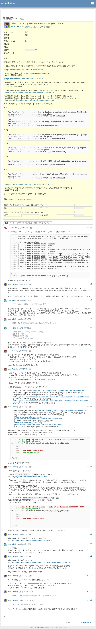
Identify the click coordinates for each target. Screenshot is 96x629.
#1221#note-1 (33, 583)
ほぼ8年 (41, 27)
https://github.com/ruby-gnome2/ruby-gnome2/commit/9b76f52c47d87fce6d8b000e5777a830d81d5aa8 (51, 397)
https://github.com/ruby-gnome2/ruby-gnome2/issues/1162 (30, 540)
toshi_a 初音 (12, 300)
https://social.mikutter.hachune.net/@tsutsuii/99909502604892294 (29, 100)
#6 (91, 350)
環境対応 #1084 (20, 205)
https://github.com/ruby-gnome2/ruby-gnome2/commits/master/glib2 (58, 390)
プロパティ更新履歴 (25, 223)
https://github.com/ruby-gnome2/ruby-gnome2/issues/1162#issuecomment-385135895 (40, 562)
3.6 (26, 41)
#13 (91, 575)
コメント (13, 223)
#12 (91, 556)
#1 (91, 227)
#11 (91, 544)
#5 (91, 327)
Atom (87, 622)
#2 (91, 284)
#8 (91, 406)
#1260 (10, 609)
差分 (27, 336)
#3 (91, 300)
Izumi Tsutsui (16, 27)
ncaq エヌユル (13, 228)
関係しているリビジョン (42, 223)
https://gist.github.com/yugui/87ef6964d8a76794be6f (28, 477)
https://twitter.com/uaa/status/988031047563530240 (24, 79)
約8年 (28, 27)
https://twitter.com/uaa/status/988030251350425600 (24, 70)
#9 (91, 466)
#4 (91, 319)
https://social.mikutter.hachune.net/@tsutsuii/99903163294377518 (29, 92)
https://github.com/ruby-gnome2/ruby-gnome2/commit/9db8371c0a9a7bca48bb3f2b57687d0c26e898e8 (51, 401)
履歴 (6, 223)
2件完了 (30, 199)
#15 (91, 600)
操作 (91, 205)
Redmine (41, 627)
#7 (91, 369)
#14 (91, 591)
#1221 (50, 585)
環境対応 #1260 (20, 212)
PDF (91, 622)
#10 (91, 534)
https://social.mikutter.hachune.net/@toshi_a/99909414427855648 (29, 184)
